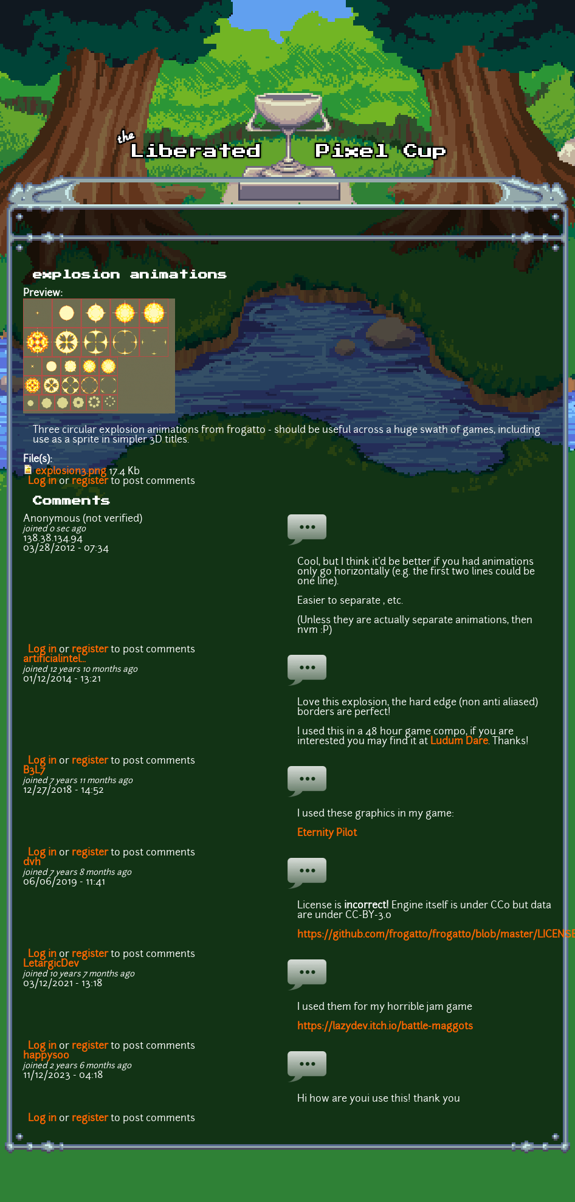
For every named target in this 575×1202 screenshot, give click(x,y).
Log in (42, 481)
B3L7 (34, 771)
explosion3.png (70, 472)
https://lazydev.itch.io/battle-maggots (385, 1027)
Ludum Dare (459, 742)
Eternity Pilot (327, 833)
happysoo (46, 1056)
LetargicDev (51, 964)
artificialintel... (54, 660)
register (90, 481)
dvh (32, 863)
